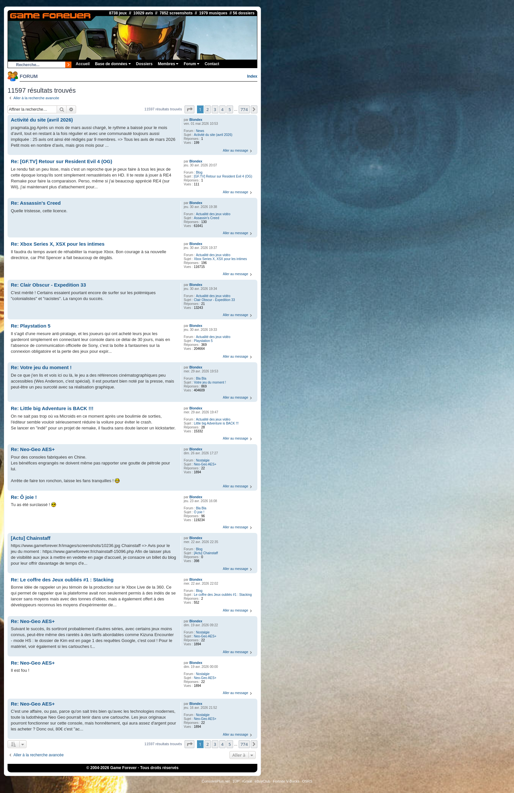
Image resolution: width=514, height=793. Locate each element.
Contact (212, 64)
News (200, 131)
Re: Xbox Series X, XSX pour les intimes (58, 244)
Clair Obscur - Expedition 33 (214, 300)
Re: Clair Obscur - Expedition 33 (48, 285)
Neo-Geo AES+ (205, 464)
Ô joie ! (199, 512)
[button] (189, 109)
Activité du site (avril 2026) (213, 135)
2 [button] (208, 109)
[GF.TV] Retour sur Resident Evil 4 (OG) (223, 176)
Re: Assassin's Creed (36, 203)
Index (252, 76)
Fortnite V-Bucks (286, 781)
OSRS (307, 781)
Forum (191, 64)
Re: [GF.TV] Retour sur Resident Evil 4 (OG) (61, 161)
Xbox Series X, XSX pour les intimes (220, 259)
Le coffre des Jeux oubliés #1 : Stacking (223, 594)
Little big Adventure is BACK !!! (216, 423)
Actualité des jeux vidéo (213, 214)
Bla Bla (201, 378)
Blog (199, 172)
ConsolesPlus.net (216, 781)
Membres (168, 64)
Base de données (113, 64)
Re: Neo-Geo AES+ (33, 449)
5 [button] (229, 109)
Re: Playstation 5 (30, 326)
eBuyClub (262, 781)
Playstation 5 (203, 341)
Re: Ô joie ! (24, 497)
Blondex (195, 120)
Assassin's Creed (206, 218)
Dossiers (144, 64)
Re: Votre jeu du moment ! (41, 367)
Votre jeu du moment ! (210, 382)
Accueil (83, 64)
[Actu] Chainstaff (206, 553)
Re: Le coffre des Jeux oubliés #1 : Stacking (62, 579)
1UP (235, 781)
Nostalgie (203, 460)
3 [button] (215, 109)
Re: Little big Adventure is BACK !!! (52, 408)
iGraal (247, 781)
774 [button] (244, 109)
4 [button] (222, 109)
